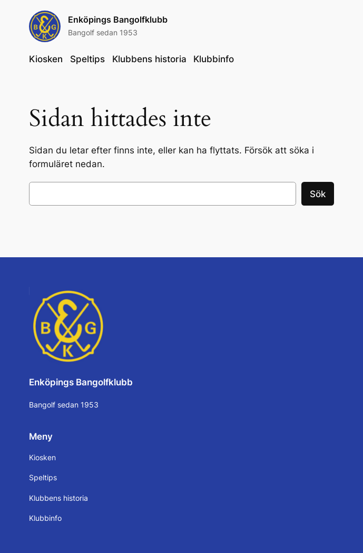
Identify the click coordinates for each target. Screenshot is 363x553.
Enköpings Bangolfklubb (118, 20)
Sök (318, 194)
